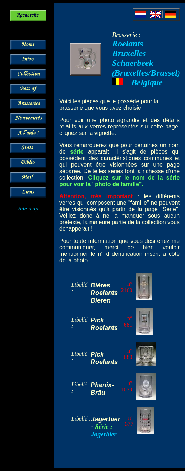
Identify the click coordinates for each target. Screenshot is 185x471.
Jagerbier (104, 434)
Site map (28, 208)
